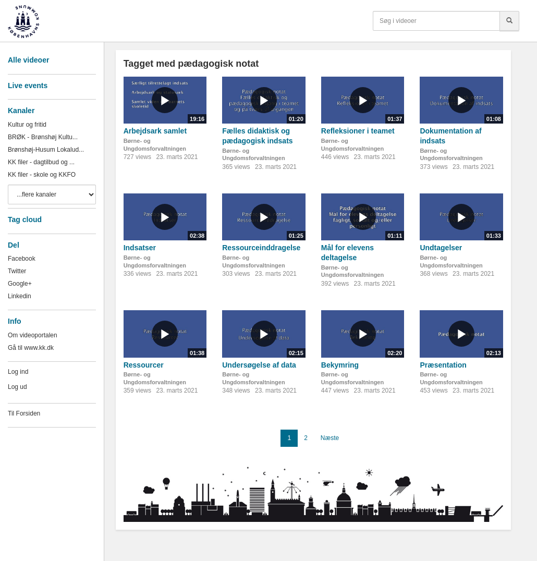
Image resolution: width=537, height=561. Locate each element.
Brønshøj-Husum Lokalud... (46, 149)
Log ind (18, 371)
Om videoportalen (32, 335)
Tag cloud (25, 219)
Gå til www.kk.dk (31, 347)
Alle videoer (28, 60)
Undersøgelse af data (259, 365)
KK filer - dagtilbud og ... (41, 162)
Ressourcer (144, 365)
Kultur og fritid (27, 124)
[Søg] (509, 21)
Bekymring (340, 365)
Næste (330, 438)
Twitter (17, 271)
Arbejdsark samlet (155, 131)
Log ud (17, 387)
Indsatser (140, 247)
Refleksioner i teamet (358, 131)
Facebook (21, 258)
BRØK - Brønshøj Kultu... (43, 137)
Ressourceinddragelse (261, 247)
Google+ (20, 283)
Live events (27, 85)
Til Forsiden (24, 413)
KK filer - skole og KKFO (42, 174)
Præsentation (443, 365)
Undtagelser (441, 247)
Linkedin (19, 296)
